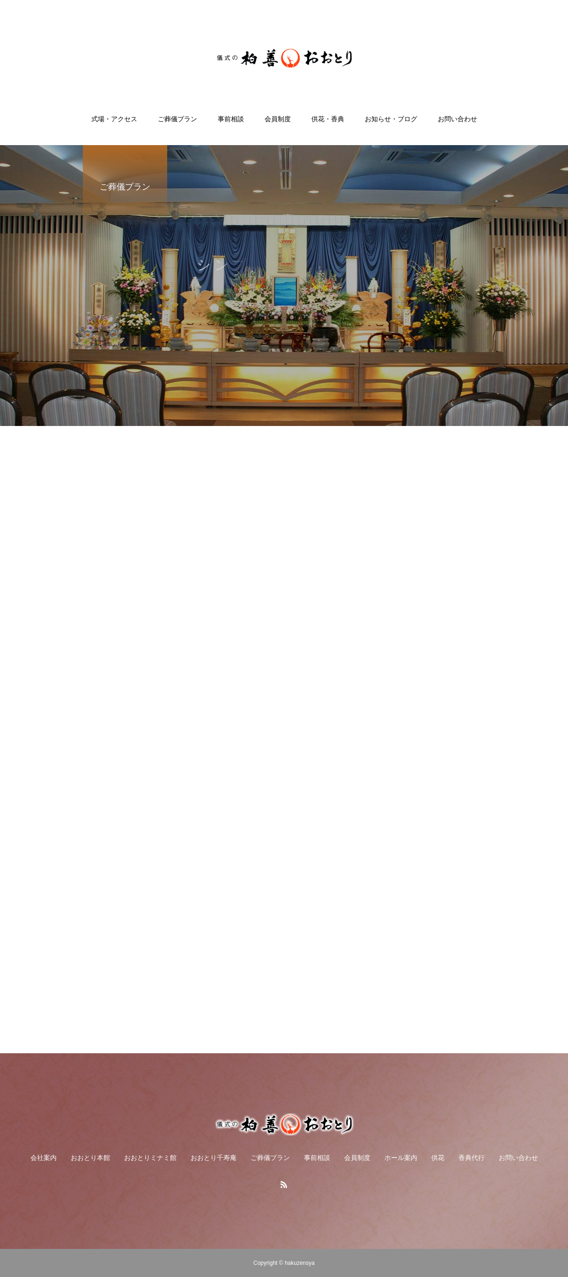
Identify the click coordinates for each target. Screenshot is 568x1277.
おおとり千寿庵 (213, 1157)
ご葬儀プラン (177, 119)
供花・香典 (327, 119)
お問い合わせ (457, 119)
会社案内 (43, 1157)
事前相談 (231, 119)
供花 (437, 1157)
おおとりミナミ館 (150, 1157)
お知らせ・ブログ (391, 119)
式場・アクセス (114, 119)
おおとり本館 (90, 1157)
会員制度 (278, 119)
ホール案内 (400, 1157)
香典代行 (471, 1157)
